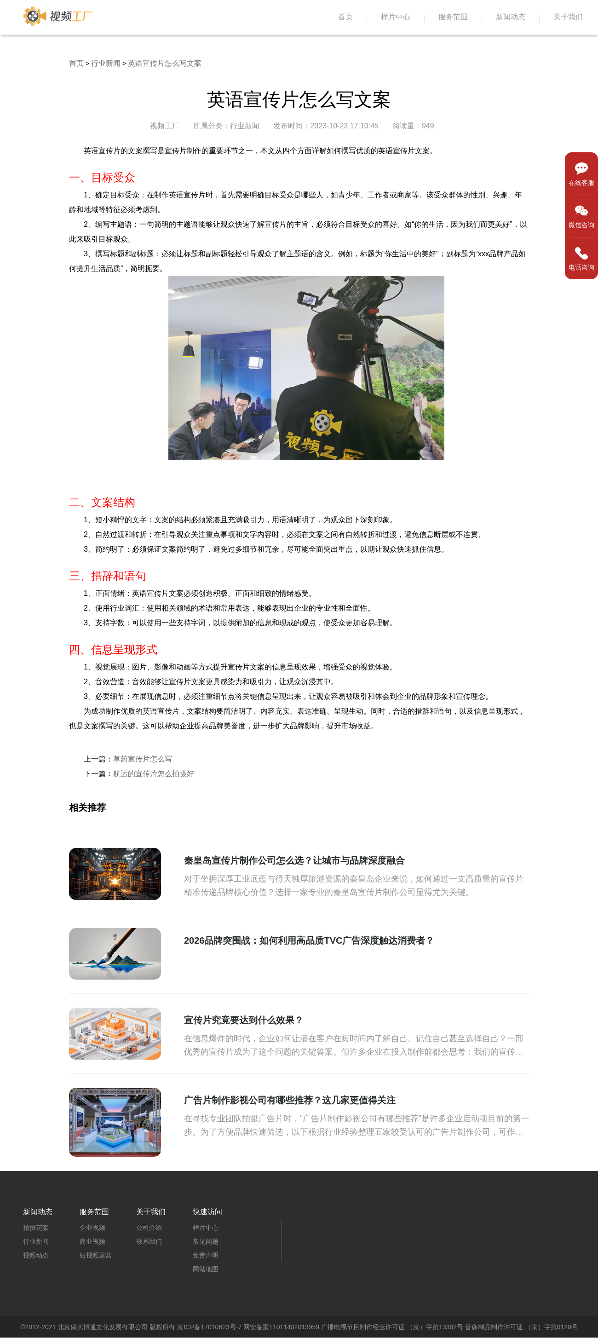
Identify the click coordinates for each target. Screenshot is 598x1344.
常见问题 (205, 1241)
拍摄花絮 (36, 1227)
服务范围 (453, 17)
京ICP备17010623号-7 (209, 1327)
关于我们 (568, 17)
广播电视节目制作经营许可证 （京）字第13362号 (392, 1327)
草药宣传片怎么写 (142, 759)
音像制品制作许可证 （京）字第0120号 (521, 1327)
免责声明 (205, 1255)
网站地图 (205, 1269)
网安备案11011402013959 (281, 1327)
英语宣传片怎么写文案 (164, 63)
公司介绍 (149, 1227)
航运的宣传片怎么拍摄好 (153, 774)
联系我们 (149, 1241)
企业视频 (92, 1227)
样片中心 (395, 17)
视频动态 (36, 1255)
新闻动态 (510, 17)
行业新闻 (106, 63)
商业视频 (92, 1241)
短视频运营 (96, 1255)
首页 (345, 17)
